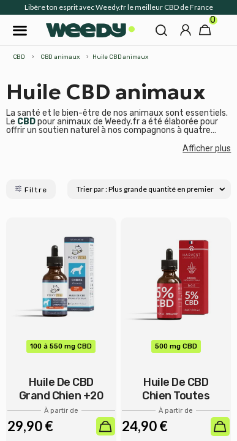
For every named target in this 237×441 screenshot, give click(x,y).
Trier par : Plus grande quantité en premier (151, 189)
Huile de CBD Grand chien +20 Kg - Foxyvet (61, 395)
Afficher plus (206, 148)
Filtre (31, 189)
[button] (161, 30)
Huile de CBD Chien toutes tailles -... (175, 395)
